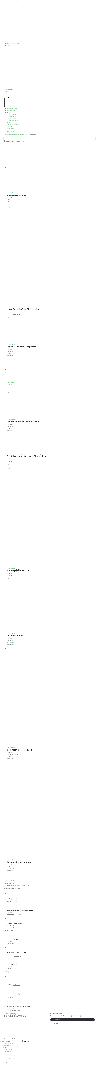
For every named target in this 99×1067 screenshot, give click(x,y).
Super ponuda (11, 110)
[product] (51, 167)
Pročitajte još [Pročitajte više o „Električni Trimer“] (10, 642)
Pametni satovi (13, 120)
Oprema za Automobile (13, 124)
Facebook (7, 1014)
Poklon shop (10, 122)
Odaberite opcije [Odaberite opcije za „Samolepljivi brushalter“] (13, 577)
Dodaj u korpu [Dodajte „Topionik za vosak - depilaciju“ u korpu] (12, 353)
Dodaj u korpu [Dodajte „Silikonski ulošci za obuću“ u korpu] (12, 756)
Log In (8, 45)
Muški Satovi (12, 114)
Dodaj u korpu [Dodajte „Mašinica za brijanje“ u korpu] (12, 202)
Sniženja (10, 131)
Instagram (13, 1014)
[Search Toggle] (7, 91)
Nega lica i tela (11, 193)
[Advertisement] (48, 11)
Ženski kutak (10, 128)
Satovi (8, 112)
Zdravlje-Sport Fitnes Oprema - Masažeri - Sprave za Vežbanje (33, 454)
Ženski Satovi (13, 116)
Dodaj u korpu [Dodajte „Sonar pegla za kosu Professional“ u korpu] (12, 428)
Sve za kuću (10, 126)
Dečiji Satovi (12, 118)
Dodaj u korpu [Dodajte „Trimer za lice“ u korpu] (12, 391)
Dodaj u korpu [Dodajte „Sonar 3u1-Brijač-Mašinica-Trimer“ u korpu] (12, 316)
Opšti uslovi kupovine (13, 43)
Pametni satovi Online (10, 880)
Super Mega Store (12, 108)
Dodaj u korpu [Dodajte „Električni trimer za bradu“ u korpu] (12, 869)
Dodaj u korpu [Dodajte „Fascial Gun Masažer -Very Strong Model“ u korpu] (12, 463)
